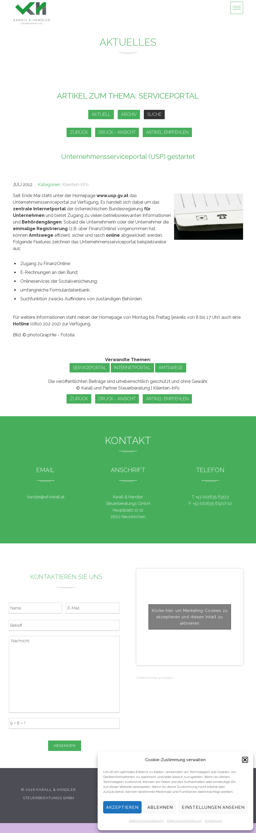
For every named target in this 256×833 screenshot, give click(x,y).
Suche (154, 114)
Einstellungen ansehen (213, 807)
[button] (245, 760)
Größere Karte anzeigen (154, 678)
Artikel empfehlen (167, 132)
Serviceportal (89, 367)
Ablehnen (160, 807)
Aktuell (101, 114)
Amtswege (170, 367)
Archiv (129, 114)
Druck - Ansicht (117, 132)
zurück (79, 132)
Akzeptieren (122, 807)
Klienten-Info (75, 184)
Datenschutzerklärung (146, 821)
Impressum (213, 821)
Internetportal (132, 367)
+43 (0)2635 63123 (212, 496)
